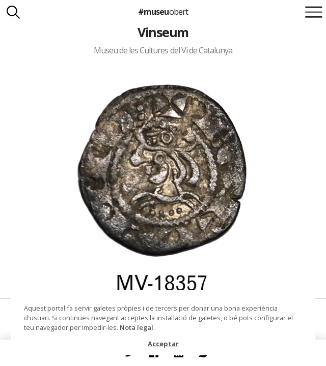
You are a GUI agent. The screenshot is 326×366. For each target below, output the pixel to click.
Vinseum (163, 32)
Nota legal (136, 327)
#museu (162, 11)
